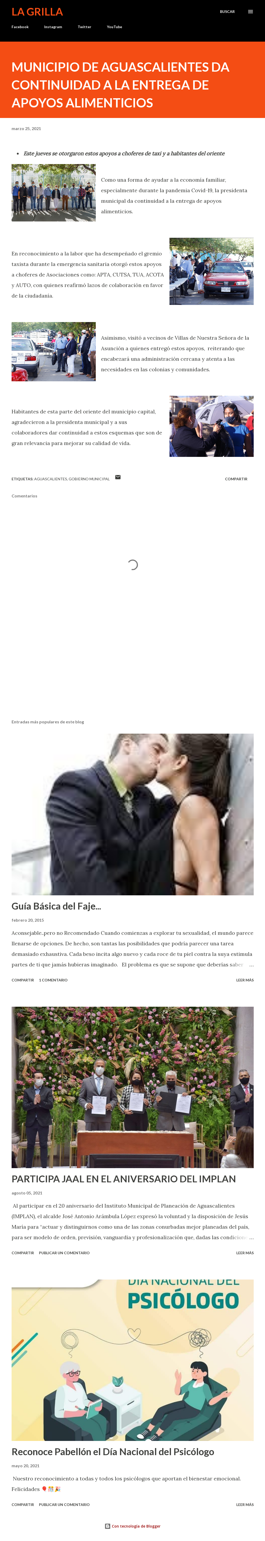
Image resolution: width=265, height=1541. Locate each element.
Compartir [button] (236, 479)
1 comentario (53, 980)
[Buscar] (227, 11)
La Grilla (37, 11)
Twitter (84, 26)
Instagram (53, 26)
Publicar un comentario (64, 1253)
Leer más (245, 980)
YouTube (114, 26)
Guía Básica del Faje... (56, 906)
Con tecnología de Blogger (132, 1526)
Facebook (20, 26)
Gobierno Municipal (89, 479)
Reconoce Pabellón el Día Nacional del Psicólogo (113, 1451)
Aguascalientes (50, 479)
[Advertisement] (133, 674)
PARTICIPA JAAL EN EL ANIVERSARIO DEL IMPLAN (124, 1178)
